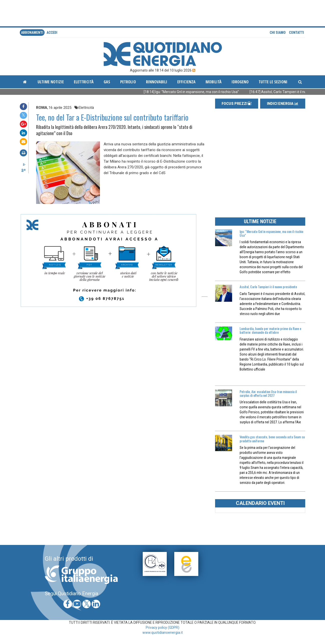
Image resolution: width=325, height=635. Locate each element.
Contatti (296, 33)
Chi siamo (278, 33)
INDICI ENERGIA (282, 104)
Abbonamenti (32, 33)
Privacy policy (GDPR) (162, 627)
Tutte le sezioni (273, 82)
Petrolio (128, 82)
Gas (107, 82)
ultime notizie (51, 82)
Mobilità (214, 82)
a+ (23, 169)
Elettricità (84, 82)
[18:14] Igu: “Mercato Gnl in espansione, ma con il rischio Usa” (196, 92)
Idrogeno (240, 82)
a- (24, 164)
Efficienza (186, 82)
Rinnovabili (156, 82)
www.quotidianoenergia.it (162, 632)
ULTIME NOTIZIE (260, 221)
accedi (52, 33)
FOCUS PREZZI (237, 104)
